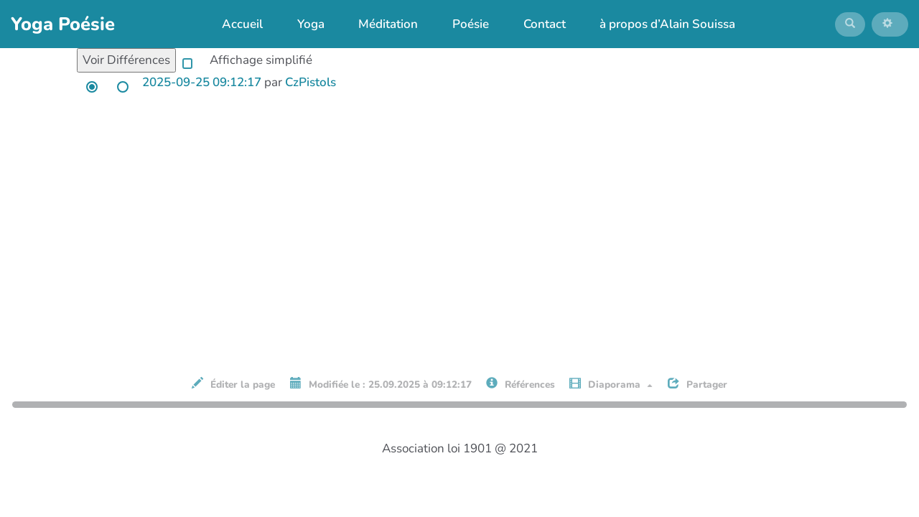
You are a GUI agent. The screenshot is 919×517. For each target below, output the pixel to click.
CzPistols (310, 88)
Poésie (462, 27)
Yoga (303, 27)
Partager (697, 390)
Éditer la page (233, 390)
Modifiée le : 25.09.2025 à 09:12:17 (381, 390)
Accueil (235, 27)
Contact (537, 27)
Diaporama (611, 390)
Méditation (381, 27)
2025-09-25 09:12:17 (201, 88)
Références (520, 390)
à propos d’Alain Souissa (659, 27)
